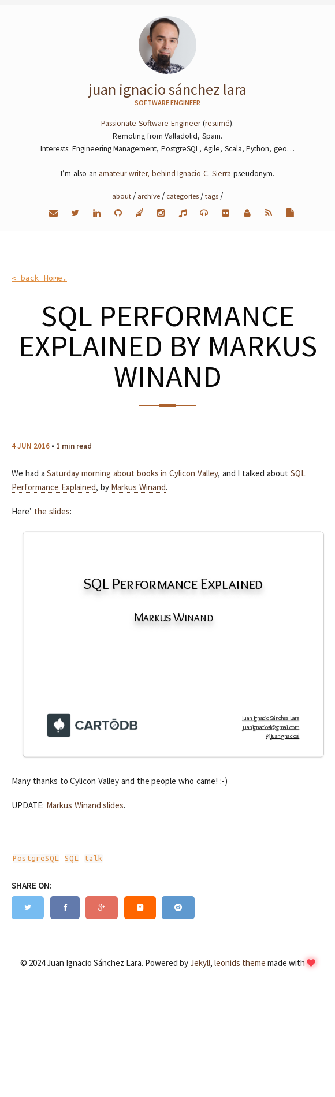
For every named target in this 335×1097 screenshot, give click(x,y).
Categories (182, 195)
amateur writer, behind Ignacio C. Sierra (164, 173)
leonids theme (240, 962)
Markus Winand (138, 487)
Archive (148, 195)
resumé (217, 123)
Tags (211, 195)
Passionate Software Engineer (150, 123)
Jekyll (200, 962)
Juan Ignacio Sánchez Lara (167, 89)
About (121, 195)
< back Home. (39, 278)
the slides (52, 511)
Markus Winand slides (85, 805)
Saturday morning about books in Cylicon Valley (132, 473)
